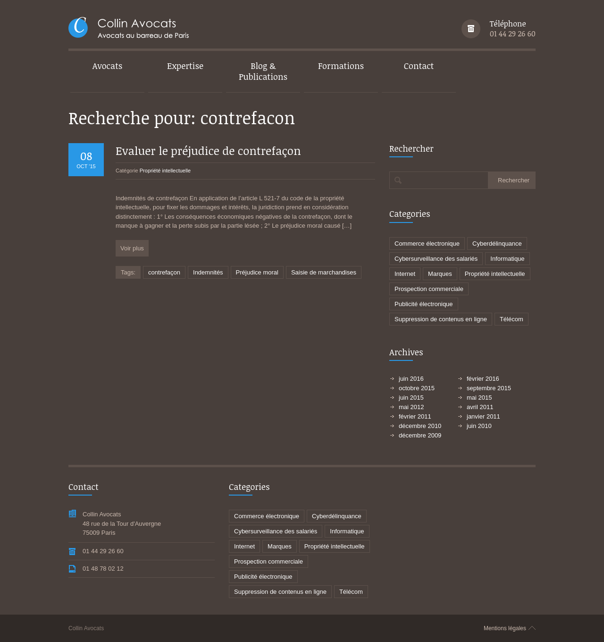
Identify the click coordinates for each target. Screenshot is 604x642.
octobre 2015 (417, 388)
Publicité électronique (423, 304)
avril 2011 (480, 407)
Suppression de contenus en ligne (440, 319)
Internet (404, 273)
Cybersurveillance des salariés (436, 258)
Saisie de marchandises (323, 272)
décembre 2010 (420, 425)
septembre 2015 (489, 388)
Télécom (511, 319)
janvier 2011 (483, 416)
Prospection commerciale (428, 288)
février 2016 (483, 378)
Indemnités (208, 272)
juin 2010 (479, 425)
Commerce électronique (427, 243)
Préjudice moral (257, 272)
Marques (440, 273)
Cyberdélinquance (497, 243)
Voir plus (132, 248)
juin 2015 (411, 397)
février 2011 (415, 416)
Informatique (507, 258)
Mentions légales (505, 628)
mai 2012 (411, 407)
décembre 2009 (420, 435)
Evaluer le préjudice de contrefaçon (208, 150)
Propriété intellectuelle (165, 170)
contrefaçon (164, 272)
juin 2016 (411, 378)
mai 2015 (479, 397)
